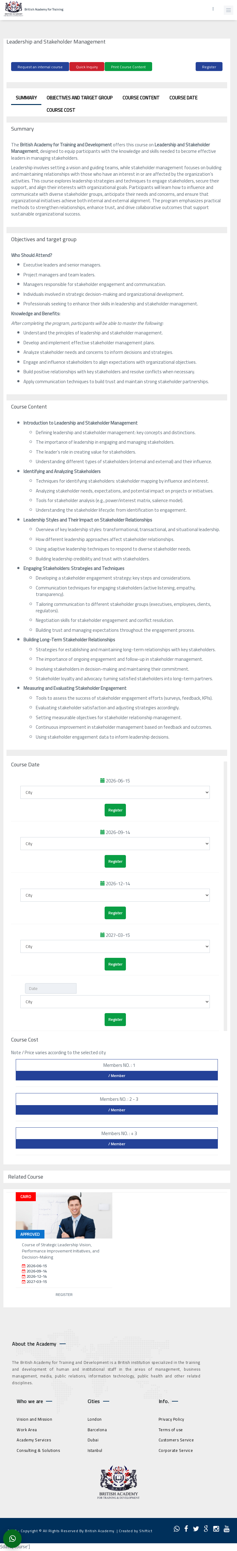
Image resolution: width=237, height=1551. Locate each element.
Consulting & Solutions (38, 1450)
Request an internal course (40, 66)
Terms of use (171, 1429)
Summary (26, 97)
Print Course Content (128, 66)
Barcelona (97, 1429)
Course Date (183, 97)
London (95, 1419)
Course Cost (61, 110)
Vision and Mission (34, 1419)
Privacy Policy (171, 1419)
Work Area (27, 1429)
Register (209, 66)
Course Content (141, 97)
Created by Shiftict (135, 1530)
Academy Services (34, 1440)
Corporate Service (176, 1450)
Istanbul (95, 1450)
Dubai (93, 1440)
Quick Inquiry (87, 66)
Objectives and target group (80, 97)
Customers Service (176, 1440)
